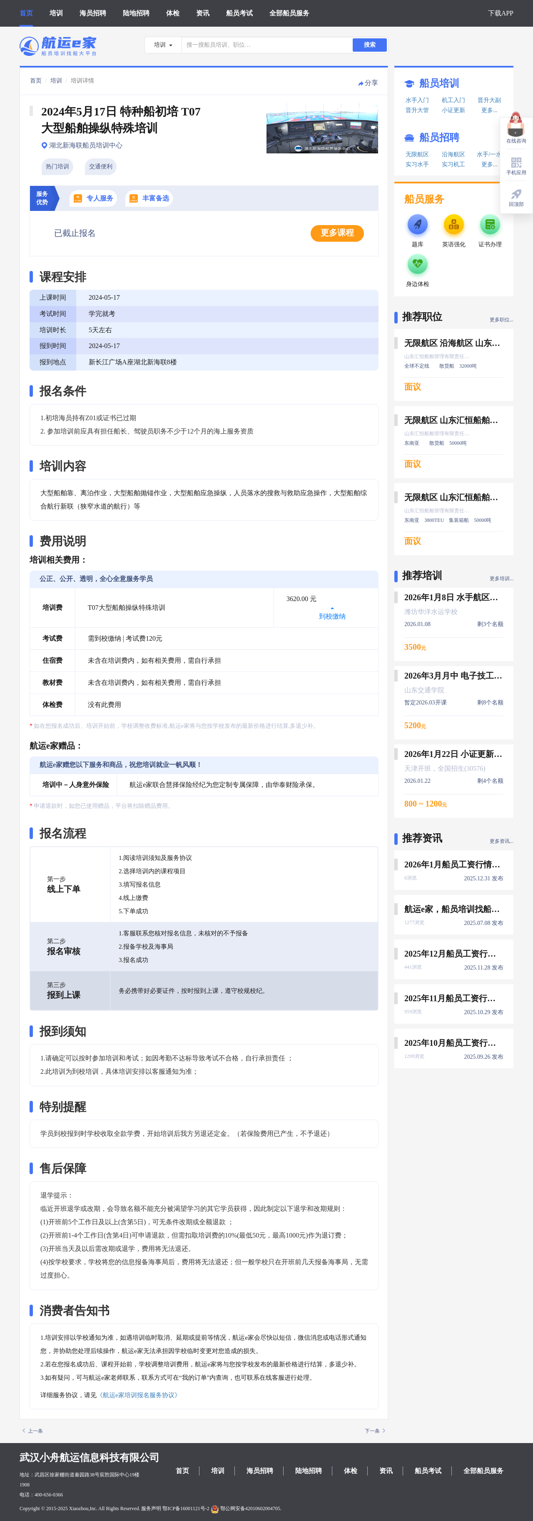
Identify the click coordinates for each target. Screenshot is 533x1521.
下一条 (375, 1431)
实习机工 (453, 164)
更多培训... (501, 578)
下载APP (500, 13)
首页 (26, 13)
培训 (56, 13)
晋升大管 (417, 110)
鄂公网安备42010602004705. (246, 1508)
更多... (489, 110)
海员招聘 (93, 13)
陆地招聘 (136, 13)
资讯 (202, 13)
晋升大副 (489, 100)
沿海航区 (453, 154)
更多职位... (501, 320)
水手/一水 (489, 154)
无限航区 (417, 154)
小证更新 (453, 110)
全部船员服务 (289, 13)
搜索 (370, 45)
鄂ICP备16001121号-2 (185, 1508)
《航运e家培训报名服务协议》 (139, 1395)
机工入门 (453, 100)
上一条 (32, 1431)
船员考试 (239, 13)
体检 (172, 13)
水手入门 (417, 100)
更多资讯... (501, 841)
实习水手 (417, 164)
